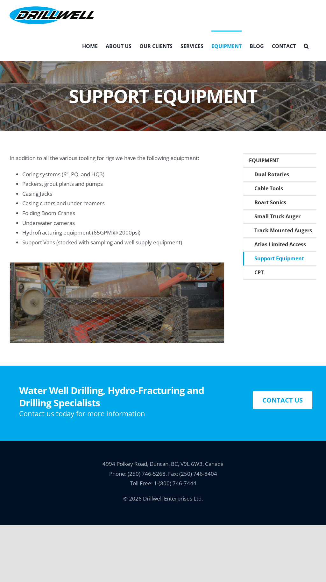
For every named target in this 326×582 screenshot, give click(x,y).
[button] (306, 46)
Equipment (264, 160)
